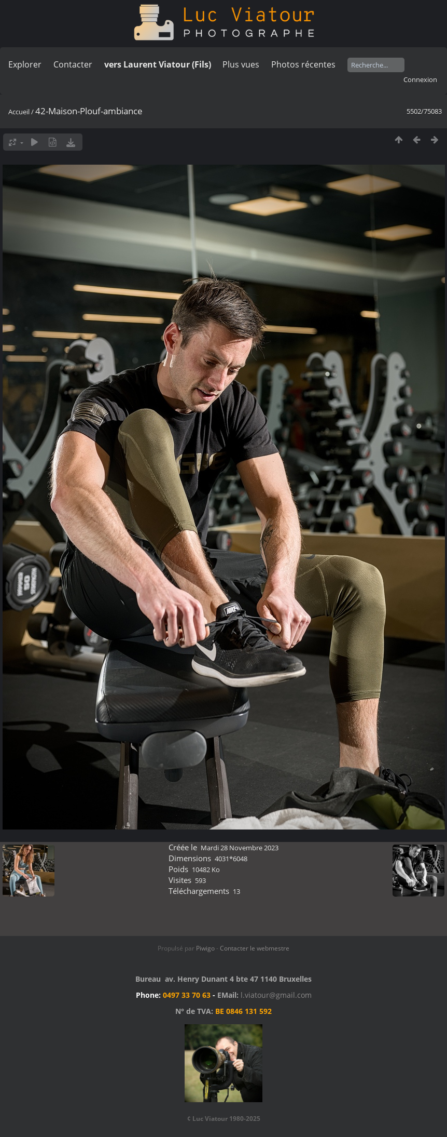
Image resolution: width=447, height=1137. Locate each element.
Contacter (72, 64)
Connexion (420, 79)
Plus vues (240, 64)
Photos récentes (303, 64)
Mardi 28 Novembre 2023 (239, 847)
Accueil (19, 111)
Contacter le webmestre (254, 948)
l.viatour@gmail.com (276, 995)
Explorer (24, 64)
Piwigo (205, 948)
